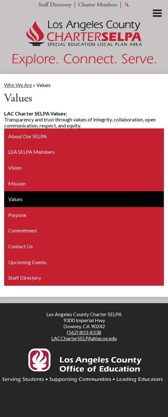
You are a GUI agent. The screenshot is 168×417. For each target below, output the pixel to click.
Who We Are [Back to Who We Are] (18, 85)
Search (127, 5)
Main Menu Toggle (157, 13)
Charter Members (97, 4)
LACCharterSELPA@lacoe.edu (84, 338)
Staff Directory (55, 4)
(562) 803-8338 (84, 332)
